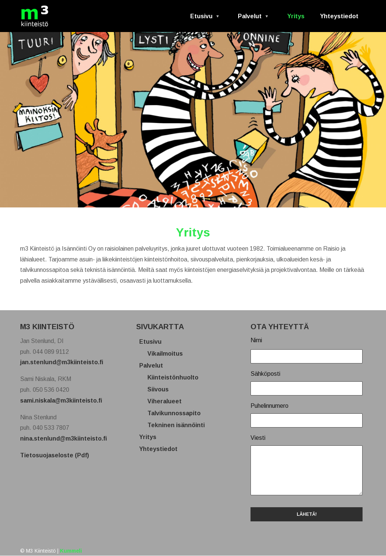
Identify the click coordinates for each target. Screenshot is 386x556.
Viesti (258, 438)
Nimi (256, 340)
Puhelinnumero (269, 406)
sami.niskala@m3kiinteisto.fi (61, 400)
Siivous (161, 389)
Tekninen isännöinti (179, 425)
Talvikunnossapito (177, 413)
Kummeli (71, 551)
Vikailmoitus (168, 353)
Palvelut (250, 19)
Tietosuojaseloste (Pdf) (54, 455)
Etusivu (201, 19)
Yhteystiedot (339, 16)
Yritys (295, 16)
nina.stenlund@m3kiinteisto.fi (63, 438)
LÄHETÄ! (307, 514)
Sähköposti (265, 374)
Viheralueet (167, 401)
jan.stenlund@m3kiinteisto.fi (61, 362)
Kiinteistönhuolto (175, 377)
